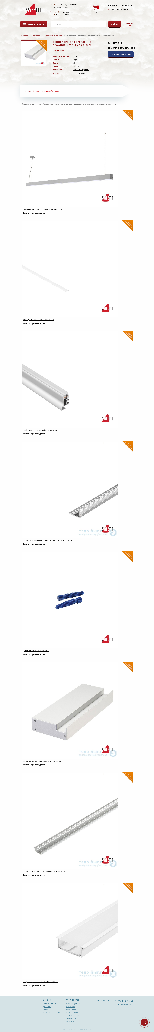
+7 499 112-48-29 (120, 5)
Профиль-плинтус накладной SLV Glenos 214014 (40, 430)
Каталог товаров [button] (36, 24)
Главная (24, 35)
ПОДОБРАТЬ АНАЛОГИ (121, 54)
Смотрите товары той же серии (47, 91)
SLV (74, 63)
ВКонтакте (105, 1000)
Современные (79, 73)
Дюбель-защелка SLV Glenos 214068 (36, 651)
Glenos (76, 66)
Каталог (36, 35)
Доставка (47, 1007)
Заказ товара (49, 1010)
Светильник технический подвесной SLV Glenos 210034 (43, 209)
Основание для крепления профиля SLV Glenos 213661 (43, 761)
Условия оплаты (50, 1004)
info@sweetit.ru (127, 1004)
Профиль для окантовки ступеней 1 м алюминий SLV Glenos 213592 (48, 540)
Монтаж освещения (51, 1012)
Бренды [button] (129, 23)
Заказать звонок (121, 9)
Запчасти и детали (53, 35)
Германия (77, 59)
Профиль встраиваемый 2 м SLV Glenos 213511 (40, 982)
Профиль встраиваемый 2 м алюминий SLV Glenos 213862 (44, 871)
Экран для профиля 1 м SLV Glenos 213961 (38, 320)
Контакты (70, 1021)
